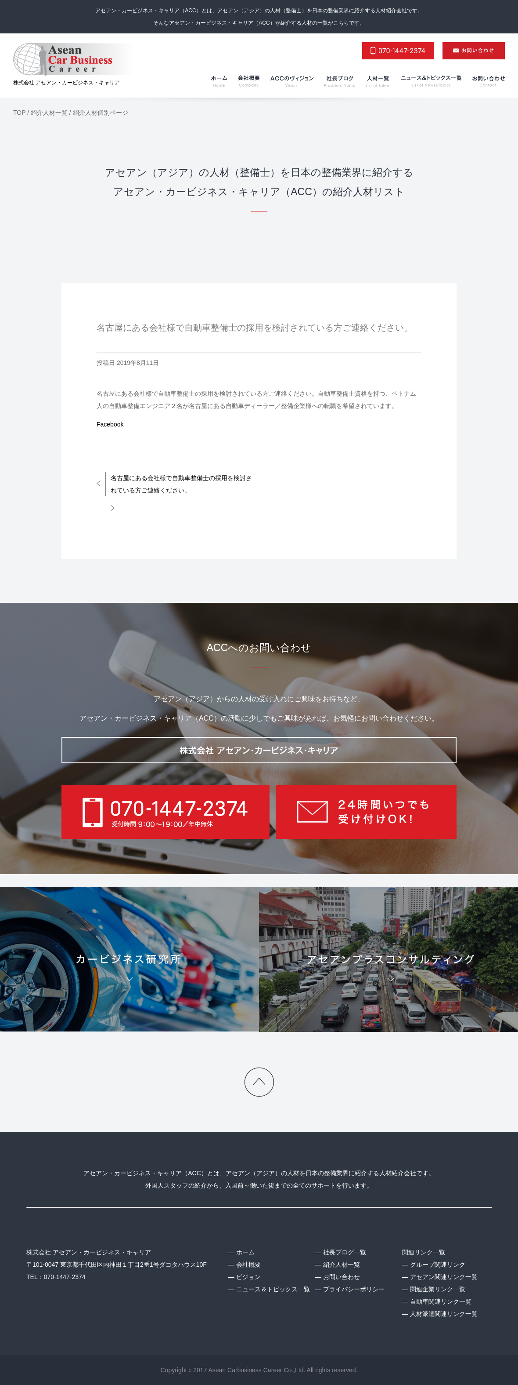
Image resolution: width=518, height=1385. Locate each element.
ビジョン (248, 1276)
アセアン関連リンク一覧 (444, 1276)
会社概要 (248, 1264)
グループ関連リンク (437, 1264)
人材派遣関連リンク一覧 (444, 1313)
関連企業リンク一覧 (437, 1289)
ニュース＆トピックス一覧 (273, 1289)
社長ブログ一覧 (344, 1252)
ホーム (245, 1252)
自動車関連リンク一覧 (440, 1301)
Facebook (110, 424)
